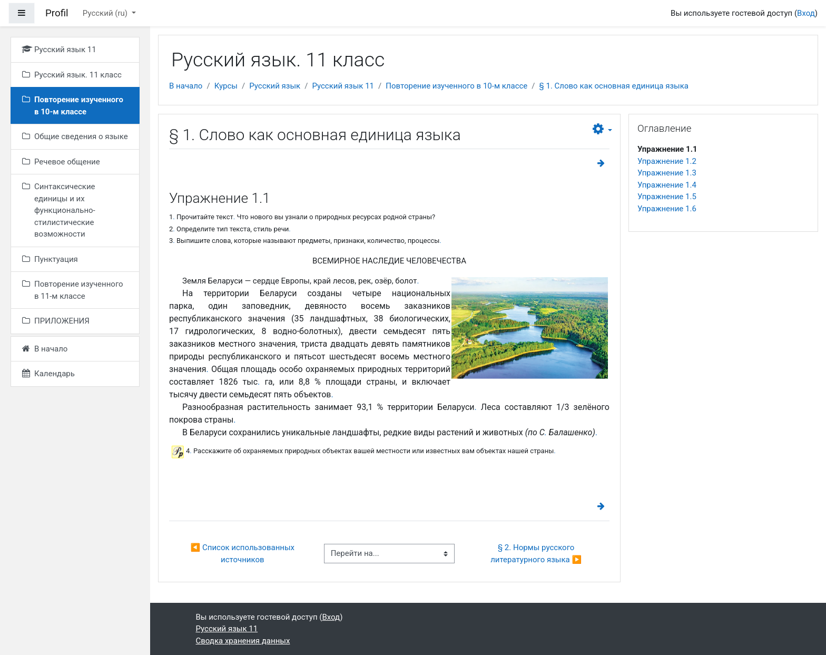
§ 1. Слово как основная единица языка (614, 86)
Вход (806, 13)
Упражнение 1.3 (666, 173)
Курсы (226, 86)
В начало (185, 86)
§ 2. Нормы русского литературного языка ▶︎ (536, 553)
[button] (602, 129)
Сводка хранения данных (243, 641)
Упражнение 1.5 (666, 196)
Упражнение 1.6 (666, 208)
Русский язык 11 (343, 86)
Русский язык (274, 86)
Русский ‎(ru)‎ (106, 13)
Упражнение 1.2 (666, 161)
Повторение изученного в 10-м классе (456, 86)
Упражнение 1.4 (666, 185)
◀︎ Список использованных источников (244, 553)
